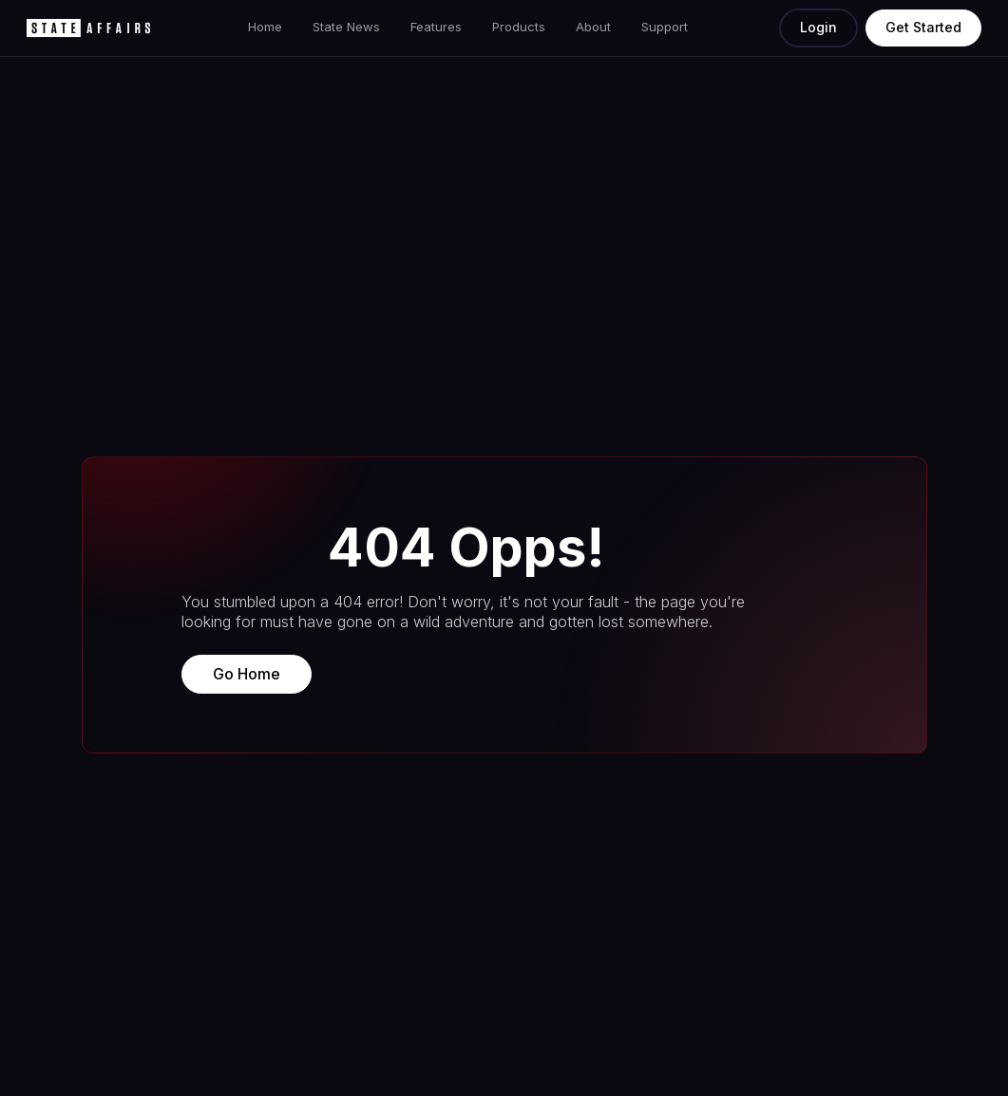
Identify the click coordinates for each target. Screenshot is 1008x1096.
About (593, 26)
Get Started (923, 27)
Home (265, 26)
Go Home (246, 673)
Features (436, 26)
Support (664, 26)
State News (346, 26)
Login (818, 27)
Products (518, 26)
